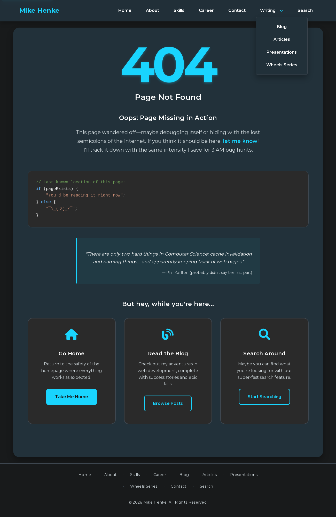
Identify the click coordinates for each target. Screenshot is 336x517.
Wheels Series (144, 489)
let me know (240, 141)
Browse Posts (168, 406)
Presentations (243, 477)
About (110, 477)
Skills (135, 477)
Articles (209, 477)
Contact (178, 489)
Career (159, 477)
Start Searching (264, 399)
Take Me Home (71, 399)
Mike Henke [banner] (39, 10)
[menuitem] (125, 10)
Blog (184, 477)
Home (85, 477)
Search (206, 489)
